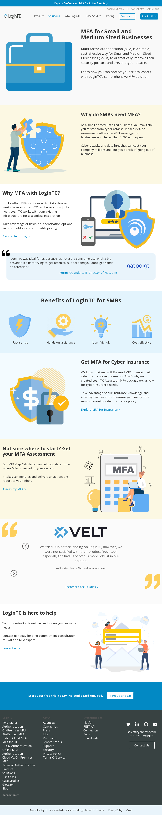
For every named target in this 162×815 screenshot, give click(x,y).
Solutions (54, 16)
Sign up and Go (120, 696)
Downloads (91, 738)
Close (129, 810)
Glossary (8, 784)
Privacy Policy (52, 753)
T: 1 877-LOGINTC (142, 736)
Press (47, 730)
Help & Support (135, 9)
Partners (49, 738)
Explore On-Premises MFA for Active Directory (81, 3)
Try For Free (149, 16)
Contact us (9, 648)
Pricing (110, 16)
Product (39, 16)
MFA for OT (10, 742)
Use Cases (9, 777)
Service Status (53, 742)
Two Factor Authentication (12, 724)
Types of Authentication (19, 765)
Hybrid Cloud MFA (14, 738)
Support (49, 746)
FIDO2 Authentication (17, 746)
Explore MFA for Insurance (99, 409)
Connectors (10, 794)
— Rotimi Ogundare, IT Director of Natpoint (86, 273)
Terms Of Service (55, 757)
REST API (89, 726)
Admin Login (153, 9)
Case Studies (93, 16)
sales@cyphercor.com (142, 732)
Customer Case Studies (80, 587)
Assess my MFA (12, 489)
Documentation (115, 9)
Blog (5, 788)
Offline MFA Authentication (12, 751)
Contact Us (127, 16)
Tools (87, 734)
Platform (89, 723)
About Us (49, 723)
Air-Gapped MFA (13, 734)
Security (48, 750)
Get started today (14, 236)
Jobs (46, 734)
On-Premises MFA (14, 730)
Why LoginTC (73, 16)
